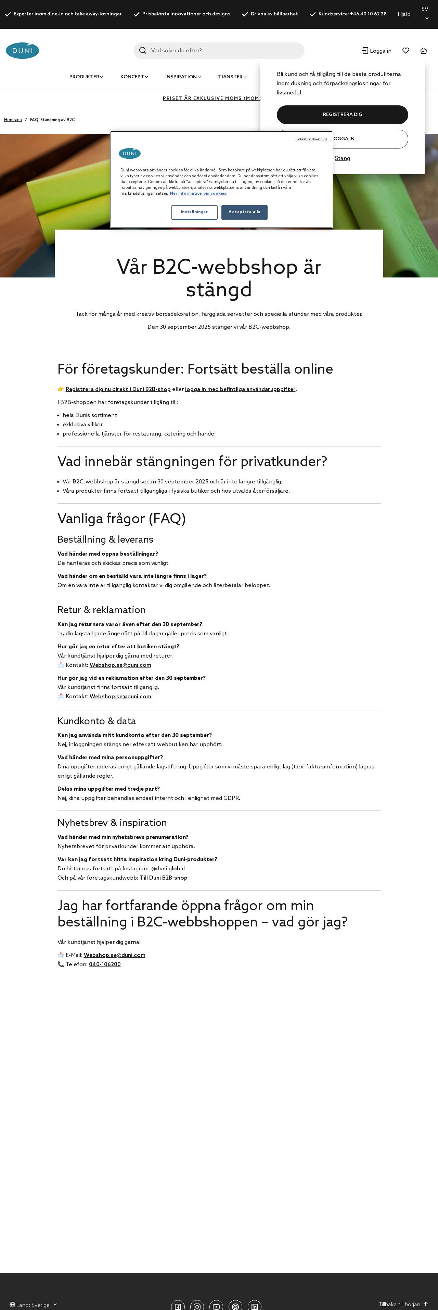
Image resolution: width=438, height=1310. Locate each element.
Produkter (84, 77)
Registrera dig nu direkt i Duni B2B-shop (118, 389)
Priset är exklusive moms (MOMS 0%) (219, 98)
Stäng (342, 158)
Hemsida (13, 120)
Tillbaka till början (403, 1304)
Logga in (343, 139)
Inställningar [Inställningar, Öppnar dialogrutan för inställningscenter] (194, 212)
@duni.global (168, 869)
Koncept (132, 77)
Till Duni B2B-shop (164, 878)
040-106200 (105, 964)
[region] (221, 179)
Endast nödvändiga (311, 139)
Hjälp (404, 14)
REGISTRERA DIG (342, 115)
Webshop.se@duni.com (120, 665)
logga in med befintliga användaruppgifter (240, 389)
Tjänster (230, 77)
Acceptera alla (244, 212)
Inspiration (181, 77)
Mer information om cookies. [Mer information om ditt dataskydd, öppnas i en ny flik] (198, 193)
